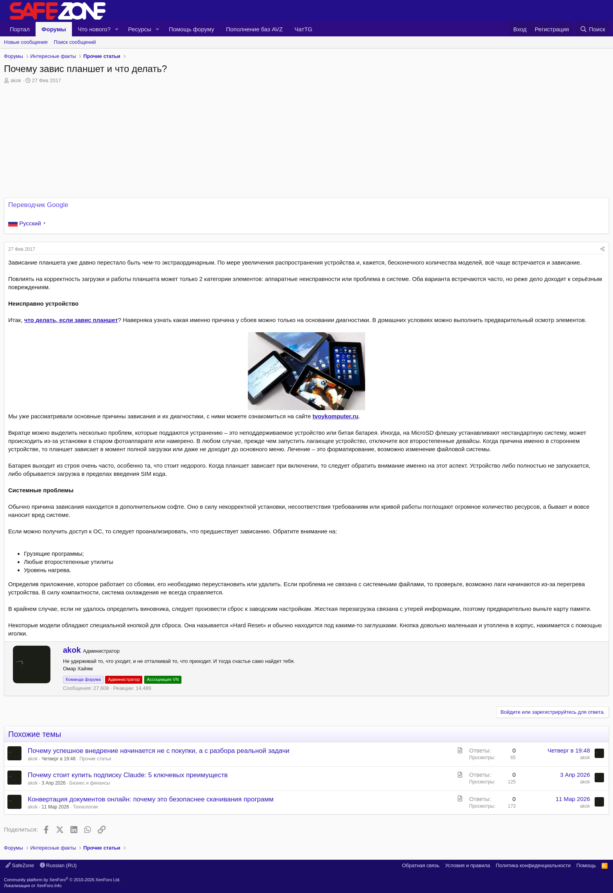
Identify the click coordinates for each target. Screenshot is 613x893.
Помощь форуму (191, 29)
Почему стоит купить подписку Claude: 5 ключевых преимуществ (128, 775)
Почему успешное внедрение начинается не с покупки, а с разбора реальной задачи (158, 750)
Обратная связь (420, 865)
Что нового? (94, 29)
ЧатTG (303, 29)
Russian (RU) (58, 865)
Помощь (586, 865)
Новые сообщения (26, 42)
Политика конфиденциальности (533, 865)
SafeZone (19, 865)
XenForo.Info (49, 885)
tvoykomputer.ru (335, 416)
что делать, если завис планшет (71, 320)
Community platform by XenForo (62, 879)
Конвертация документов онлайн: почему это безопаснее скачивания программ (151, 799)
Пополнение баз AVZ (254, 29)
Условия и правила (467, 865)
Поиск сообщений (75, 42)
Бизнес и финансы (90, 783)
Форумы (53, 29)
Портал (20, 29)
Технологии (85, 807)
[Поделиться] (602, 249)
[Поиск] (592, 29)
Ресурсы (139, 29)
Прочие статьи (95, 759)
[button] (116, 29)
